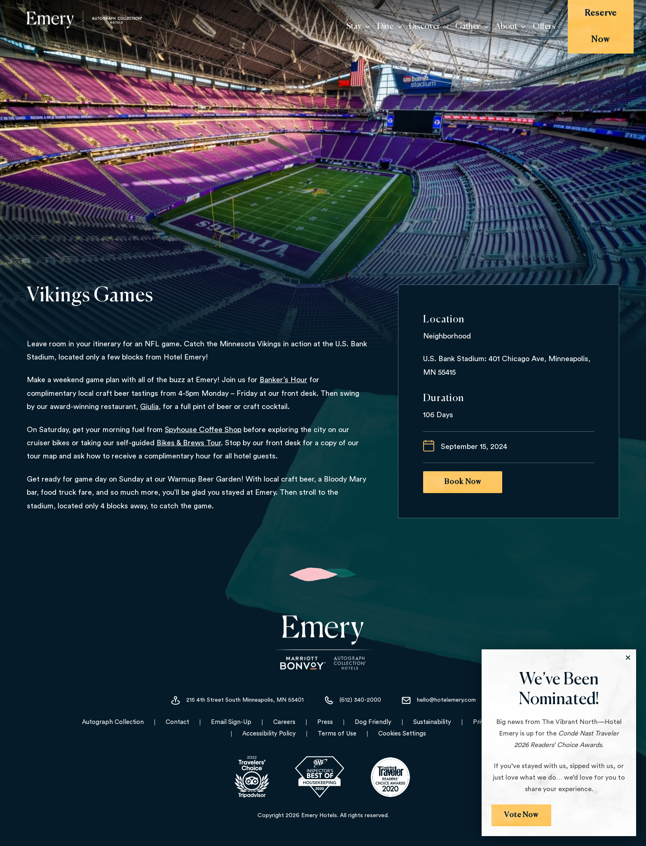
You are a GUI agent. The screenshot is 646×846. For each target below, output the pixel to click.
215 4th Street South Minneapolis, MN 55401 (237, 700)
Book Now (462, 482)
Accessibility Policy (269, 734)
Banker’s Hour (283, 379)
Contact (177, 722)
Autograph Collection (113, 722)
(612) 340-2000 (352, 700)
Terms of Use (337, 734)
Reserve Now (590, 20)
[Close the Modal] (628, 658)
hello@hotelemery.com (438, 700)
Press (325, 722)
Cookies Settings (402, 734)
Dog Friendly (373, 722)
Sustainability (432, 722)
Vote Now (521, 815)
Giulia (149, 406)
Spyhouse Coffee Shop (203, 429)
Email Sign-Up (231, 722)
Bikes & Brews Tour (189, 442)
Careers (284, 722)
